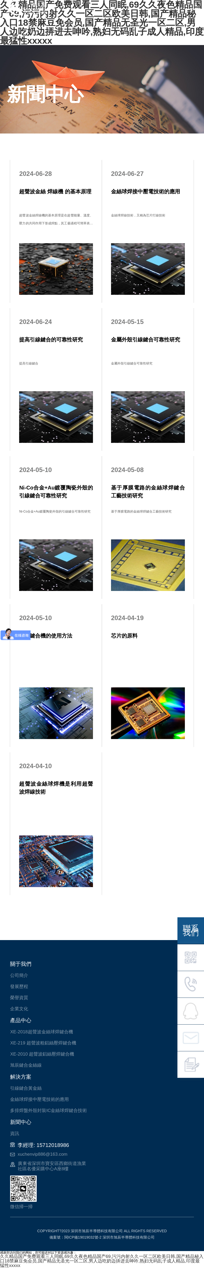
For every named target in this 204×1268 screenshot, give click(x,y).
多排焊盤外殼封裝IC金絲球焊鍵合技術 (48, 1110)
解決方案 (20, 1077)
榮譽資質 (19, 997)
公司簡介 (19, 975)
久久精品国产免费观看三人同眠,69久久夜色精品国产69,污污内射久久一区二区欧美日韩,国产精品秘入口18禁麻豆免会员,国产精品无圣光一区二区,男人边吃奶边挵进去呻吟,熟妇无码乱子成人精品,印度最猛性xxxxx (101, 1261)
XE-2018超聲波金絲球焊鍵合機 (41, 1031)
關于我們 (20, 964)
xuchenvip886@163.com (42, 1154)
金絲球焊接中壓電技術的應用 (39, 1099)
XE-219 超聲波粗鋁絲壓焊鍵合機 (43, 1042)
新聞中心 (20, 1122)
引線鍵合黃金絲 (26, 1088)
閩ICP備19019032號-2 (82, 1237)
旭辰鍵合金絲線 (26, 1065)
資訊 (14, 1133)
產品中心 (20, 1020)
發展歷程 (19, 986)
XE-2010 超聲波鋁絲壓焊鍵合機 (42, 1054)
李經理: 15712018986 (43, 1145)
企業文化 (19, 1008)
